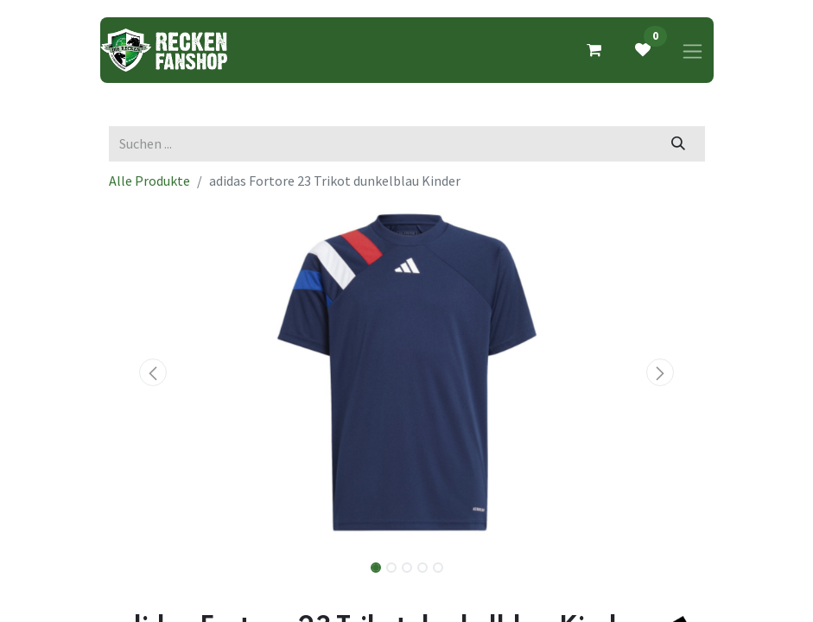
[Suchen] (677, 143)
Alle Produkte (149, 180)
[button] (154, 372)
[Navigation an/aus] (692, 51)
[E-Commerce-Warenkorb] (594, 50)
